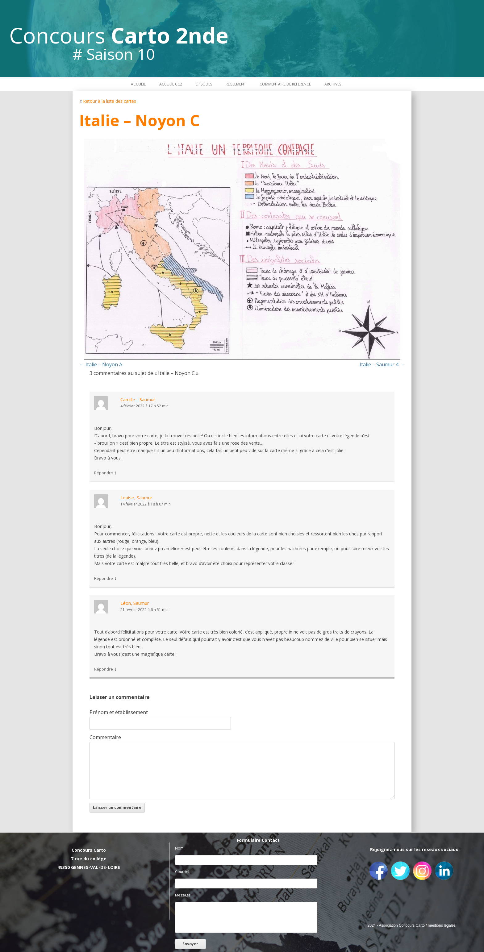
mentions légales (442, 925)
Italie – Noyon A (100, 364)
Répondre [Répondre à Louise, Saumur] (103, 578)
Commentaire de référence (285, 84)
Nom (179, 848)
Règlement (236, 84)
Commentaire (105, 737)
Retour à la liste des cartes (109, 101)
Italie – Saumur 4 (382, 364)
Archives (332, 84)
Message (182, 895)
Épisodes (204, 84)
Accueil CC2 (170, 84)
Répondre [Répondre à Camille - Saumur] (103, 473)
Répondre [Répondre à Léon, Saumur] (103, 669)
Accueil (138, 84)
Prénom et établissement (119, 712)
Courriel (182, 871)
